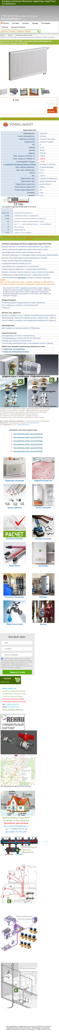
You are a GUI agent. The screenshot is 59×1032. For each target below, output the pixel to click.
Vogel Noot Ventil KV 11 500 (23, 35)
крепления (22, 277)
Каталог (6, 23)
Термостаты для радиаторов (14, 349)
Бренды (35, 23)
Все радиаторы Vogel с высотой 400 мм (28, 441)
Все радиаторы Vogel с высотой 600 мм (28, 448)
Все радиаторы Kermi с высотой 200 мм (28, 434)
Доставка (15, 23)
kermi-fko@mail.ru (10, 18)
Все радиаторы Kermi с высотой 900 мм (28, 451)
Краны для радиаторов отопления (16, 351)
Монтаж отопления (18, 27)
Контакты (25, 23)
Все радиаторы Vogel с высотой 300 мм (28, 437)
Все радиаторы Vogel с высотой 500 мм (28, 444)
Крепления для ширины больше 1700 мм (20, 164)
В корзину (52, 110)
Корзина (7, 678)
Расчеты (5, 27)
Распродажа (45, 23)
